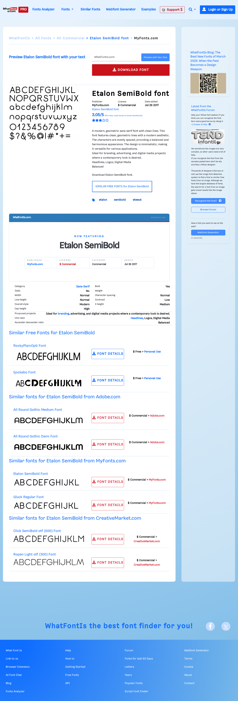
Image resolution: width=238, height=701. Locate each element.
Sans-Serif (82, 286)
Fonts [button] (66, 9)
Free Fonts (72, 675)
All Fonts (43, 38)
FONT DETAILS (107, 354)
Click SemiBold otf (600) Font (37, 531)
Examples (148, 9)
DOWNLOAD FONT (131, 70)
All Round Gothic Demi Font (35, 436)
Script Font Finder (136, 691)
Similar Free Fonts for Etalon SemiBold (52, 332)
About (188, 675)
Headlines (137, 318)
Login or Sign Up (217, 9)
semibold (120, 199)
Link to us (12, 658)
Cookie (188, 666)
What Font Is (14, 650)
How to (69, 658)
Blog (8, 683)
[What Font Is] (10, 9)
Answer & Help (202, 124)
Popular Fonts (134, 683)
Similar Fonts (90, 9)
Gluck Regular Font (28, 497)
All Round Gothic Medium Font (37, 410)
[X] (225, 626)
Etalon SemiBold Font (30, 474)
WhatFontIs (19, 38)
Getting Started (75, 666)
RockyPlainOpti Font (29, 346)
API (67, 683)
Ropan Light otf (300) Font (34, 554)
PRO (23, 9)
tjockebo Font (24, 372)
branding (63, 313)
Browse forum (208, 209)
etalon (103, 199)
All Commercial (71, 38)
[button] (192, 10)
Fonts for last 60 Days (139, 658)
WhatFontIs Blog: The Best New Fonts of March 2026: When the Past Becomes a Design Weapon (208, 61)
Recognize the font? (208, 200)
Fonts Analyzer (43, 9)
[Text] (116, 57)
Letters (129, 666)
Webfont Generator (121, 9)
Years (128, 675)
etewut (137, 199)
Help (68, 650)
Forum (129, 650)
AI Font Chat (14, 675)
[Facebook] (210, 626)
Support (172, 10)
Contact (189, 683)
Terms (188, 658)
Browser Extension (18, 666)
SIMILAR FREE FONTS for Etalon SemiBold (122, 186)
